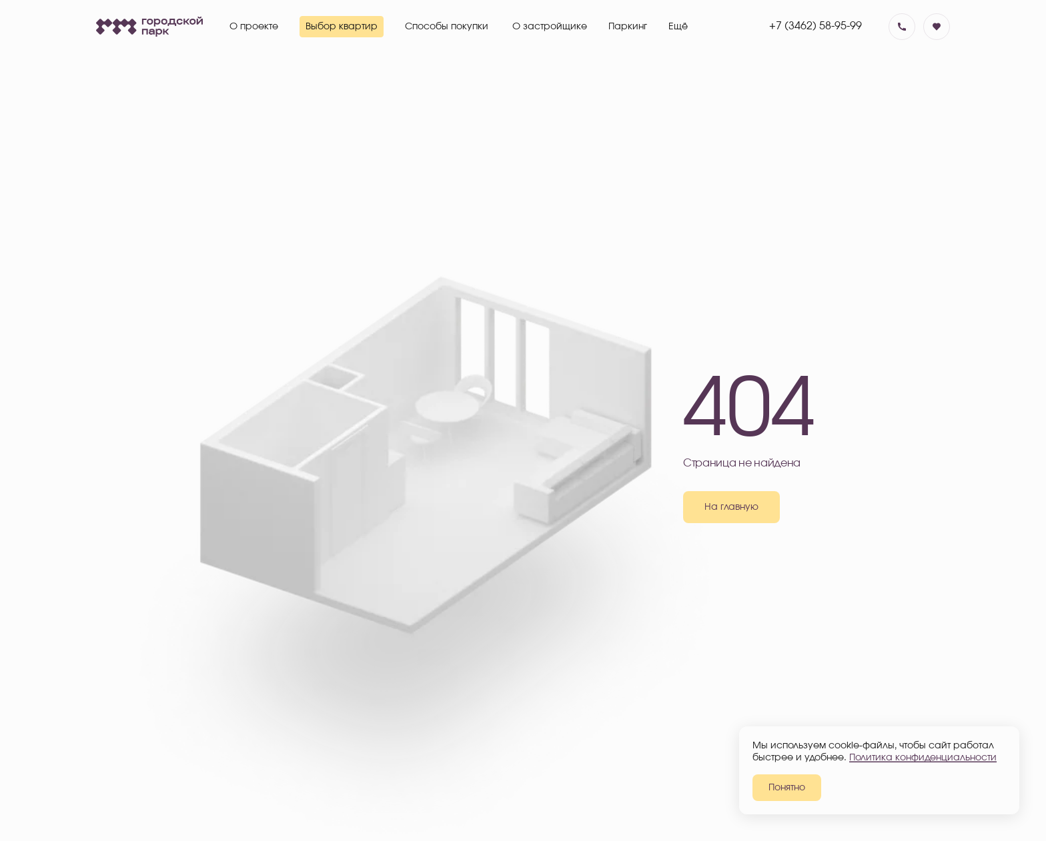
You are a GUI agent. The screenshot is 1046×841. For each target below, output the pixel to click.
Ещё (678, 26)
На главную (731, 507)
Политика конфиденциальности (923, 757)
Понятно (786, 787)
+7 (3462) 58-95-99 (815, 26)
